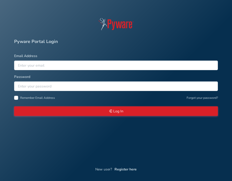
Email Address (25, 56)
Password (22, 76)
